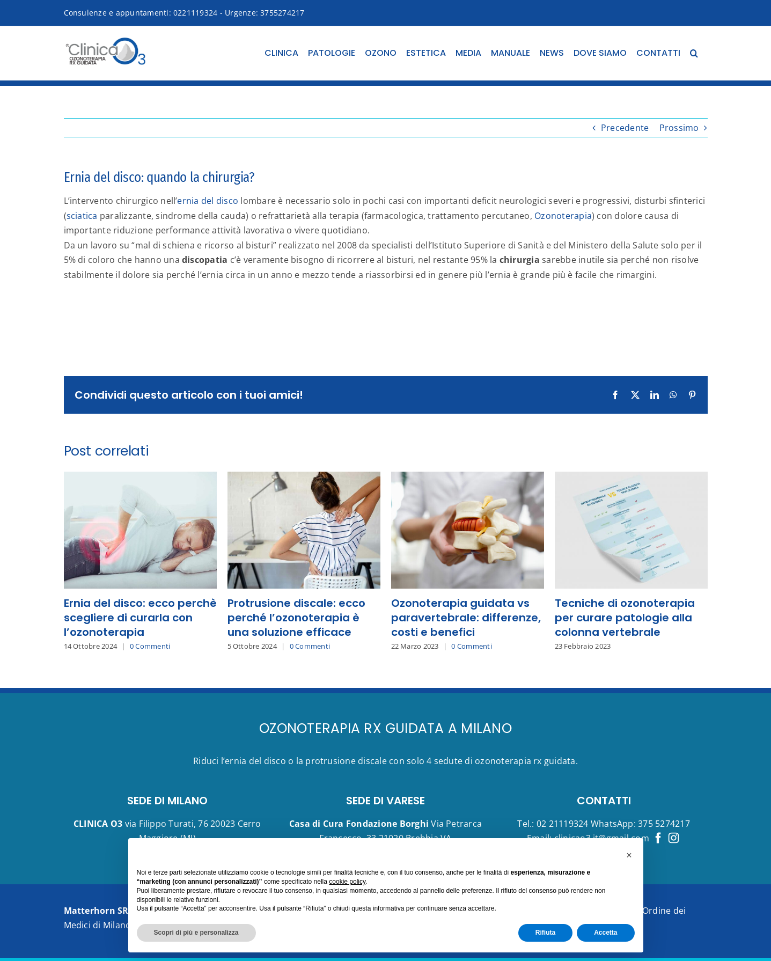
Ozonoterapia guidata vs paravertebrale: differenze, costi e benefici (466, 618)
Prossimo (679, 128)
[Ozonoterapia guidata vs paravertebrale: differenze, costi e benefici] (467, 477)
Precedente (625, 128)
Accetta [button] (605, 932)
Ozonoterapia (563, 216)
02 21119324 (563, 824)
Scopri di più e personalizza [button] (196, 932)
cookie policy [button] (347, 881)
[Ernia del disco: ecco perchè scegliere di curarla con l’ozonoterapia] (140, 477)
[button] (694, 53)
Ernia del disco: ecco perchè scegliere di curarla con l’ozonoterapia (140, 618)
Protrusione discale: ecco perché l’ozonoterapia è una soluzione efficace (296, 618)
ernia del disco (207, 201)
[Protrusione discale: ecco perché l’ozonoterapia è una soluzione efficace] (303, 477)
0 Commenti (150, 646)
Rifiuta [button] (545, 932)
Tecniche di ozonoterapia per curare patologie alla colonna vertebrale (625, 618)
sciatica (82, 216)
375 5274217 (664, 824)
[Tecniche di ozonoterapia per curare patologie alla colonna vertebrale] (631, 477)
